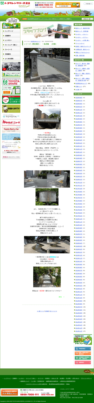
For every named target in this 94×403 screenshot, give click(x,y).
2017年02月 (78, 213)
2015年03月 (78, 282)
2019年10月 (78, 116)
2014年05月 (78, 313)
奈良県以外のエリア (36, 41)
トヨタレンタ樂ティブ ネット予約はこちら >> (9, 392)
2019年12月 (78, 109)
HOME (47, 311)
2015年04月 (78, 279)
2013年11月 (78, 331)
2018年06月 (78, 164)
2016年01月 (78, 252)
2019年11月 (78, 113)
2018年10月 (78, 152)
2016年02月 (78, 249)
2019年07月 (78, 125)
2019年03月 (78, 137)
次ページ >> (53, 311)
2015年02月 (78, 285)
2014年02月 (78, 322)
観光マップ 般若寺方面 (82, 28)
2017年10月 (78, 188)
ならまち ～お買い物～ (82, 40)
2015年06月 (78, 273)
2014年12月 (78, 292)
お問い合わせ (75, 378)
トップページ (11, 31)
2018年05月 (78, 167)
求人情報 (68, 378)
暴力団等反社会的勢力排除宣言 (56, 384)
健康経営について (24, 381)
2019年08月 (78, 122)
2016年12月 (78, 219)
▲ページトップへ (89, 372)
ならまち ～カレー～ (81, 34)
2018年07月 (78, 161)
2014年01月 (78, 325)
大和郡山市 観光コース (82, 49)
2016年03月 (78, 246)
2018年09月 (78, 155)
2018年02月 (78, 176)
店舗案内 (11, 35)
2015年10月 (78, 261)
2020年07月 (78, 100)
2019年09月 (78, 119)
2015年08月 (78, 267)
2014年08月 (78, 304)
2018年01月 (78, 179)
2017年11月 (78, 185)
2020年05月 (78, 103)
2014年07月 (78, 307)
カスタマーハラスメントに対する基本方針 (36, 384)
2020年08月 (78, 97)
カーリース (11, 49)
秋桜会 (68, 384)
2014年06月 (78, 310)
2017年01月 (78, 216)
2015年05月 (78, 276)
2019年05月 (78, 131)
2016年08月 (78, 231)
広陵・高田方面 (79, 55)
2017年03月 (78, 210)
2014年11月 (78, 295)
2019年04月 (78, 134)
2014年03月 (78, 319)
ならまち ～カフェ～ (81, 37)
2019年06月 (78, 128)
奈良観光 (11, 54)
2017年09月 (78, 191)
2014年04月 (78, 316)
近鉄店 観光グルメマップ (83, 46)
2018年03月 (78, 173)
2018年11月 (78, 149)
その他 (77, 89)
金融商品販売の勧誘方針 (52, 381)
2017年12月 (78, 182)
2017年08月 (78, 194)
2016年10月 (78, 225)
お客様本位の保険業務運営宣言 (67, 381)
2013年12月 (78, 328)
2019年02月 (78, 140)
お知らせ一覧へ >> (87, 19)
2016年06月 (78, 237)
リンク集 (33, 381)
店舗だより (78, 86)
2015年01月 (78, 288)
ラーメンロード (79, 43)
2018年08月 (78, 158)
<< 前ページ (40, 311)
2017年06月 (78, 201)
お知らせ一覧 (54, 378)
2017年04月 (78, 207)
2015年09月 (78, 264)
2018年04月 (78, 170)
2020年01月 (78, 106)
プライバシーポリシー (86, 378)
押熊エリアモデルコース (82, 52)
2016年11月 (78, 222)
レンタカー (11, 40)
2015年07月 (78, 270)
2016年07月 (78, 234)
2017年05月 (78, 204)
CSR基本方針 (40, 381)
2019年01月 (78, 143)
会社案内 (62, 378)
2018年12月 (78, 146)
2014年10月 (78, 298)
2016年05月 (78, 240)
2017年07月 (78, 197)
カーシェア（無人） (11, 45)
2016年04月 (78, 243)
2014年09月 (78, 301)
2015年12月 (78, 255)
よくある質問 (11, 58)
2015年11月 (78, 258)
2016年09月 (78, 228)
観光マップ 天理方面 (81, 31)
